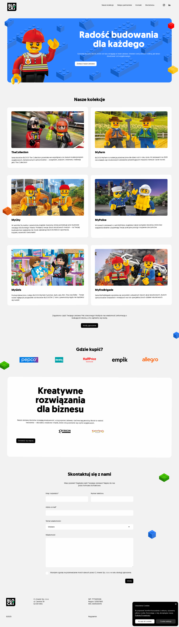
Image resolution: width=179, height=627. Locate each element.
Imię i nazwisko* (52, 493)
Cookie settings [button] (165, 621)
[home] (11, 7)
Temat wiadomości (53, 521)
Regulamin (92, 616)
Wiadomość (50, 535)
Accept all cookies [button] (144, 621)
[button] (176, 604)
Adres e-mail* (51, 507)
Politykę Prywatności (142, 615)
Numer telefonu (97, 493)
